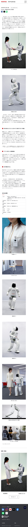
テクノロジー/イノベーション (6, 525)
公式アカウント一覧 (5, 519)
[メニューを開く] (25, 1)
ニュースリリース (14, 7)
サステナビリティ (17, 525)
